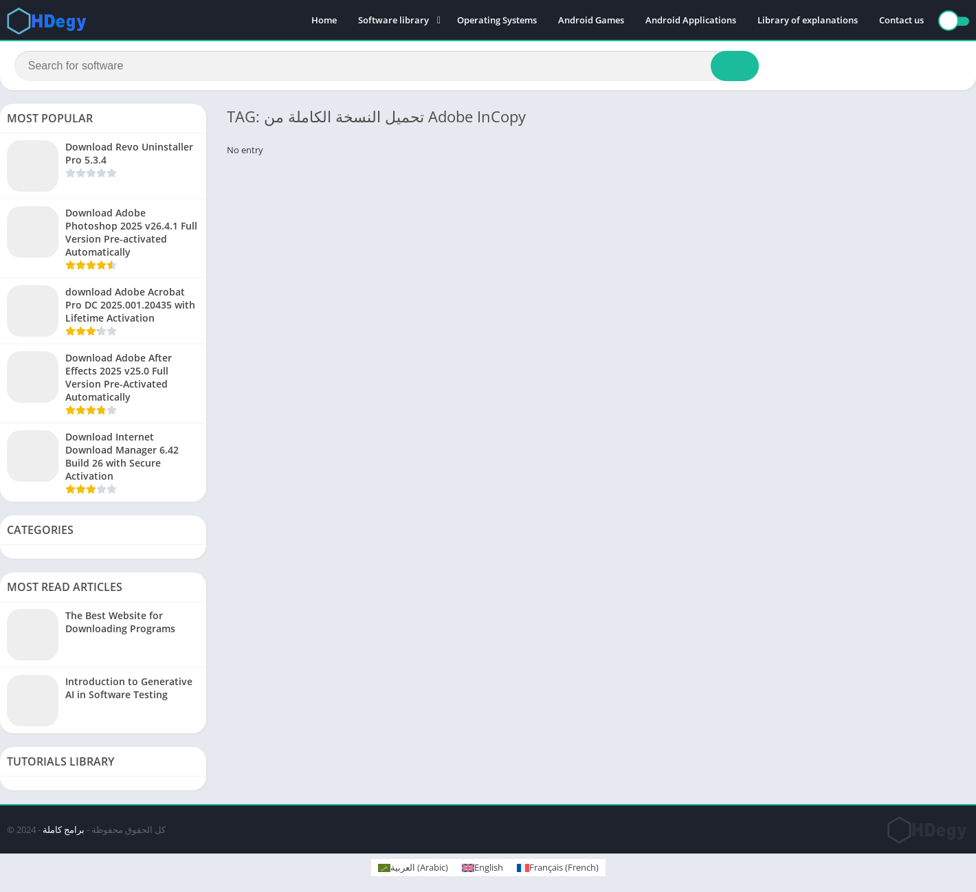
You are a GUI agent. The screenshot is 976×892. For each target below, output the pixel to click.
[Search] (386, 67)
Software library (393, 20)
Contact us (901, 20)
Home (324, 20)
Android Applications (690, 20)
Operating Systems (497, 20)
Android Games (591, 20)
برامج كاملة (64, 831)
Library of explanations (807, 20)
